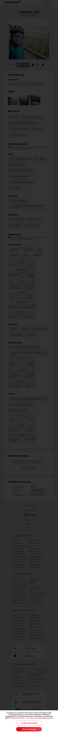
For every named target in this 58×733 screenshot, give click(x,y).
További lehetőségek (29, 723)
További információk (17, 718)
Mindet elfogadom (29, 729)
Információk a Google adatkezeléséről (39, 718)
